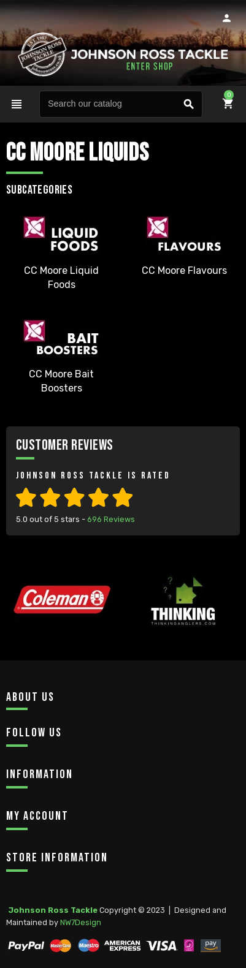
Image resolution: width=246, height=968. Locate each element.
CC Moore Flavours (184, 270)
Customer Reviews (64, 445)
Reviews (111, 519)
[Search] (121, 104)
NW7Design (80, 922)
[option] (61, 623)
